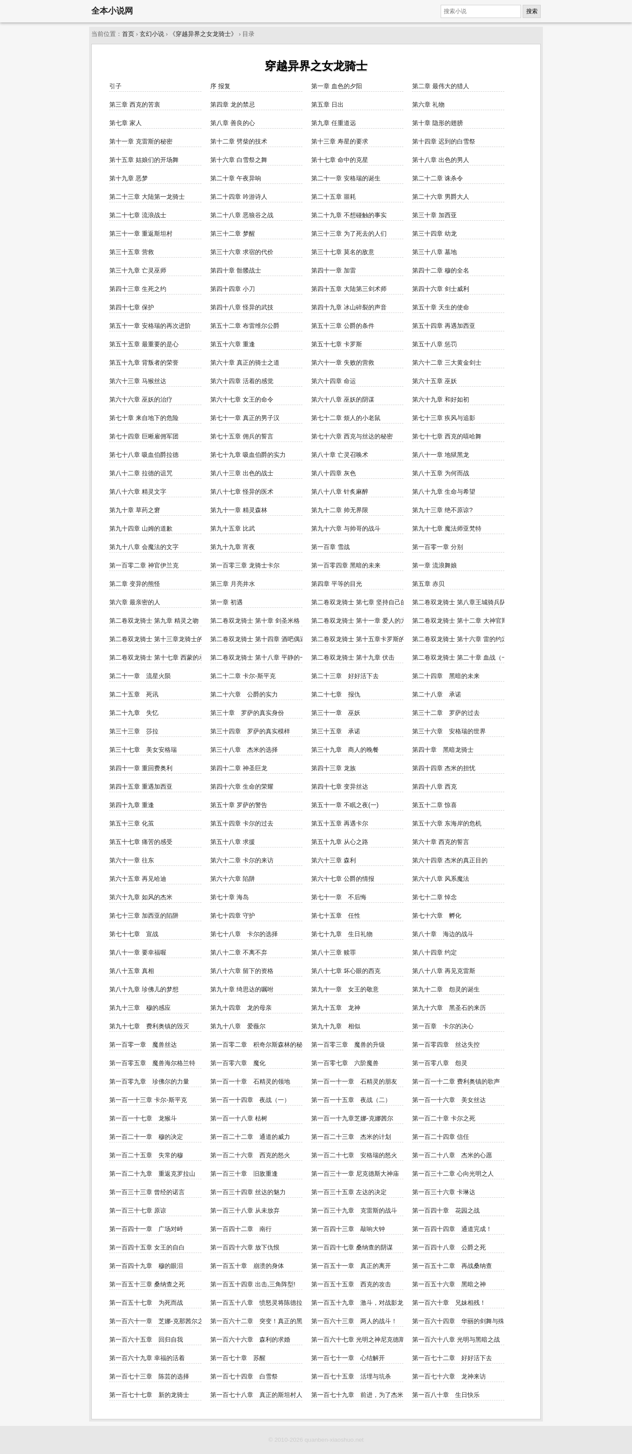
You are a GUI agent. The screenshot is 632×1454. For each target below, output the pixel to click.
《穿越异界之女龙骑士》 (203, 34)
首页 (128, 34)
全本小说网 (112, 10)
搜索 (532, 11)
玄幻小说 (152, 34)
